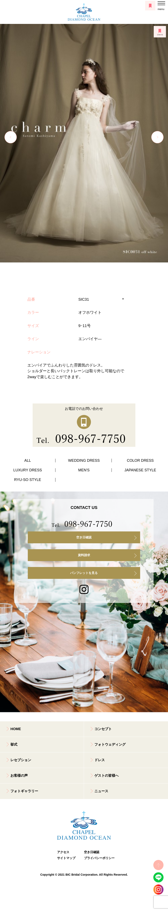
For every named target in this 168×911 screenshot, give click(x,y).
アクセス (63, 852)
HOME (15, 729)
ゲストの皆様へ (106, 776)
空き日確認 (84, 537)
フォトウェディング (110, 744)
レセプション (20, 760)
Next (157, 137)
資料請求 (84, 555)
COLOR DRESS (140, 460)
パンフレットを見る (84, 573)
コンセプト (103, 729)
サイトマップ (66, 858)
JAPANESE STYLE (140, 470)
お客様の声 (19, 776)
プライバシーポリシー (97, 858)
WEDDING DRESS (84, 460)
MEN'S (84, 470)
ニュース (101, 791)
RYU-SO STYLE (27, 480)
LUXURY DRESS (27, 470)
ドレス (99, 760)
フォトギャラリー (24, 791)
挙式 (13, 744)
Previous (10, 137)
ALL (27, 460)
